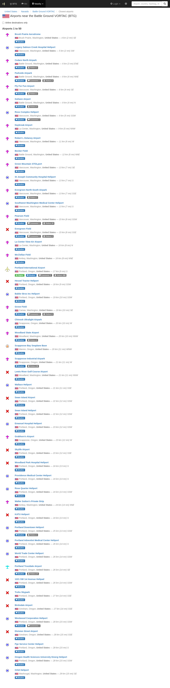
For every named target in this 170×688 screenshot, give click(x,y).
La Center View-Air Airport (28, 242)
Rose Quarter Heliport (26, 488)
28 (33, 366)
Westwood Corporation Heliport (31, 618)
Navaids (25, 11)
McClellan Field (23, 255)
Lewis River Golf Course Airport (31, 371)
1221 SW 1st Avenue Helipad (29, 579)
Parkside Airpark (23, 73)
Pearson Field (22, 216)
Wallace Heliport (23, 384)
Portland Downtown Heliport (29, 527)
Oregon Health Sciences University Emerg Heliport (41, 657)
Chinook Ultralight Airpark (28, 319)
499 (60, 275)
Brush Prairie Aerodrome (28, 34)
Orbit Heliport (22, 670)
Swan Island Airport (25, 397)
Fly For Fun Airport (24, 86)
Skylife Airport (22, 449)
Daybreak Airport (23, 125)
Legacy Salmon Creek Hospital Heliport (35, 47)
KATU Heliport (22, 514)
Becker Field (21, 151)
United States (11, 11)
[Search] (165, 3)
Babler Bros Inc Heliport (27, 294)
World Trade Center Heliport (29, 553)
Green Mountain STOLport (28, 164)
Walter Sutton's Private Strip (29, 501)
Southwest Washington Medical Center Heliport (39, 203)
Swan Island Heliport (25, 410)
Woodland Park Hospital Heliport (32, 462)
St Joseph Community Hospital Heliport (35, 177)
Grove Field (21, 307)
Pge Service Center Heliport (29, 644)
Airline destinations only (14, 22)
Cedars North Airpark (26, 60)
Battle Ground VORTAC (44, 11)
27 (33, 574)
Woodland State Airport (27, 332)
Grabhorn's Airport (24, 436)
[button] (38, 4)
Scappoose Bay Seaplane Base (31, 345)
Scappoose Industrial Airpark (30, 358)
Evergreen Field (23, 229)
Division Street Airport (26, 631)
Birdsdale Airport (23, 605)
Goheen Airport (23, 99)
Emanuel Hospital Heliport (28, 423)
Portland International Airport (30, 268)
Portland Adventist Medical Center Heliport (37, 540)
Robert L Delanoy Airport (27, 138)
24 (48, 223)
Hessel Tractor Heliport (27, 281)
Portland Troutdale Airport (28, 566)
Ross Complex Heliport (27, 112)
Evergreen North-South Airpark (31, 190)
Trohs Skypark (22, 592)
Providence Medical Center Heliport (33, 475)
